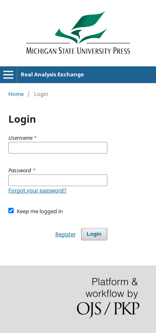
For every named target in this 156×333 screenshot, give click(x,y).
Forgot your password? (37, 190)
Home (16, 94)
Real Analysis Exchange (52, 74)
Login (94, 234)
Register (65, 234)
